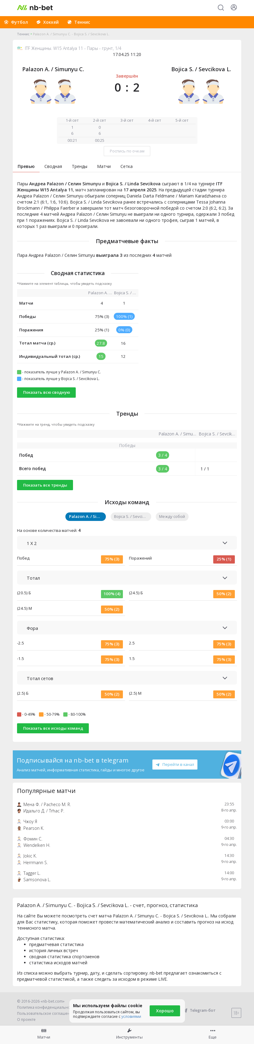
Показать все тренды (45, 485)
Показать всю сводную (46, 392)
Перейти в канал (175, 764)
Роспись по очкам (127, 151)
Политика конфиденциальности (46, 1007)
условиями (131, 1016)
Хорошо (165, 1011)
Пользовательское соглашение (46, 1013)
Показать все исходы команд (53, 728)
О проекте (26, 1019)
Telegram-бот (199, 1010)
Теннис (23, 34)
